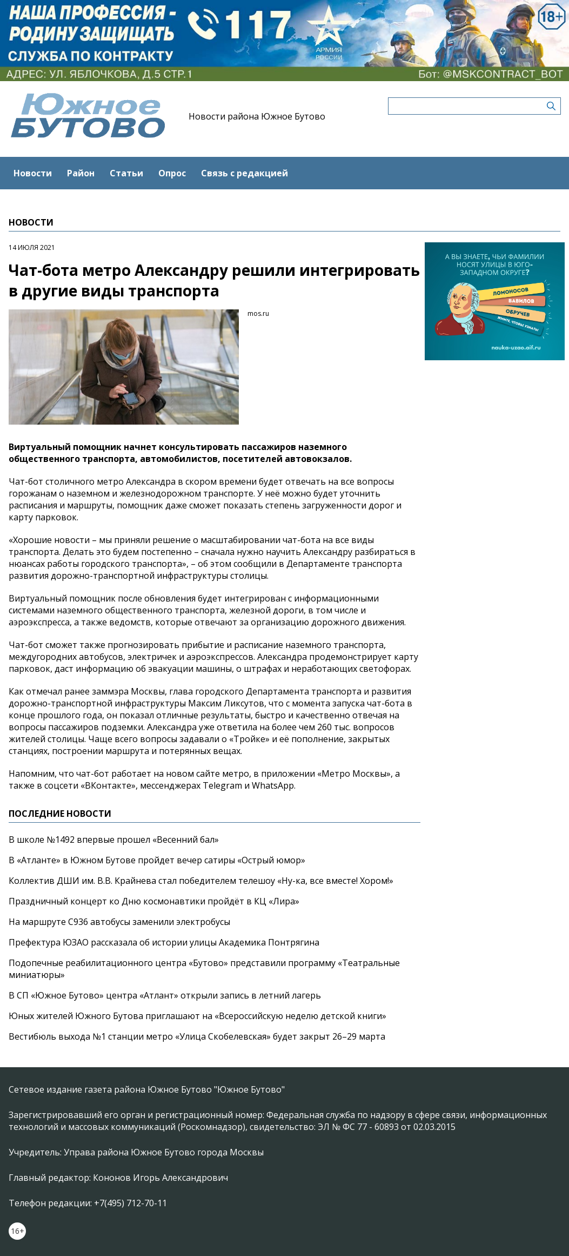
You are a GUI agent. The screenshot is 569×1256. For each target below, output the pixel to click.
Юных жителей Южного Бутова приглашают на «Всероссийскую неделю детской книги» (197, 1016)
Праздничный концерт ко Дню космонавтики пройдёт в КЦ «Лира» (154, 901)
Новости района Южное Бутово (257, 116)
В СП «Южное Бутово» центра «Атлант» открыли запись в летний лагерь (165, 995)
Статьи (126, 173)
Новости (33, 173)
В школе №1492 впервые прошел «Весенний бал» (114, 839)
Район (81, 173)
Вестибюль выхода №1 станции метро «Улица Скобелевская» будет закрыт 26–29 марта (197, 1036)
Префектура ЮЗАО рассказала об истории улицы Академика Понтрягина (164, 942)
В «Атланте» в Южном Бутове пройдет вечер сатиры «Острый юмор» (157, 860)
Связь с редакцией (244, 173)
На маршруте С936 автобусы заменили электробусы (119, 922)
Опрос (172, 173)
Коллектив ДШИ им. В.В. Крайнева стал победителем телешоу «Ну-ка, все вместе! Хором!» (201, 881)
